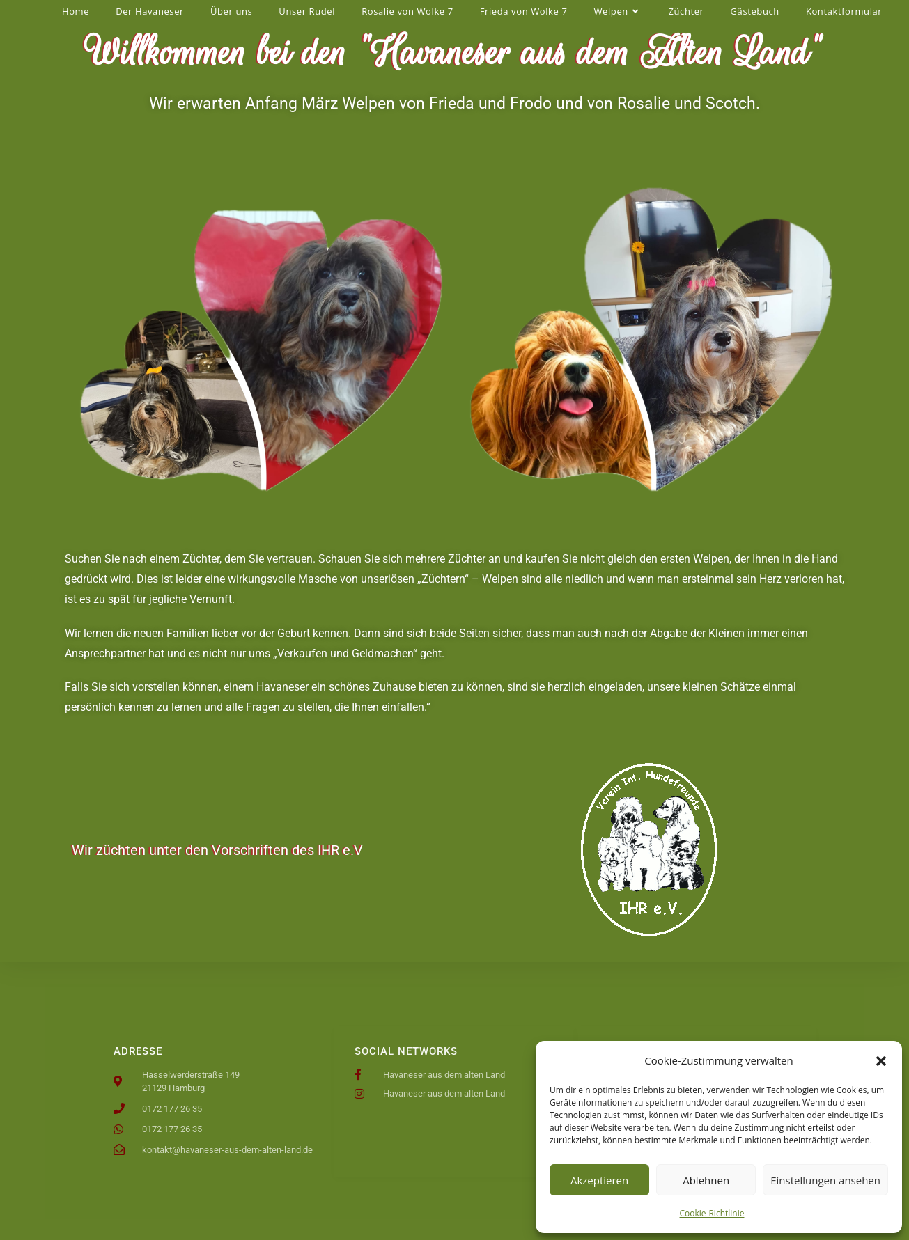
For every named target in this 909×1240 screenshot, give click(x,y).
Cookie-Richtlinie (712, 1213)
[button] (881, 1061)
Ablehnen (706, 1180)
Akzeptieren (599, 1180)
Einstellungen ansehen (825, 1180)
